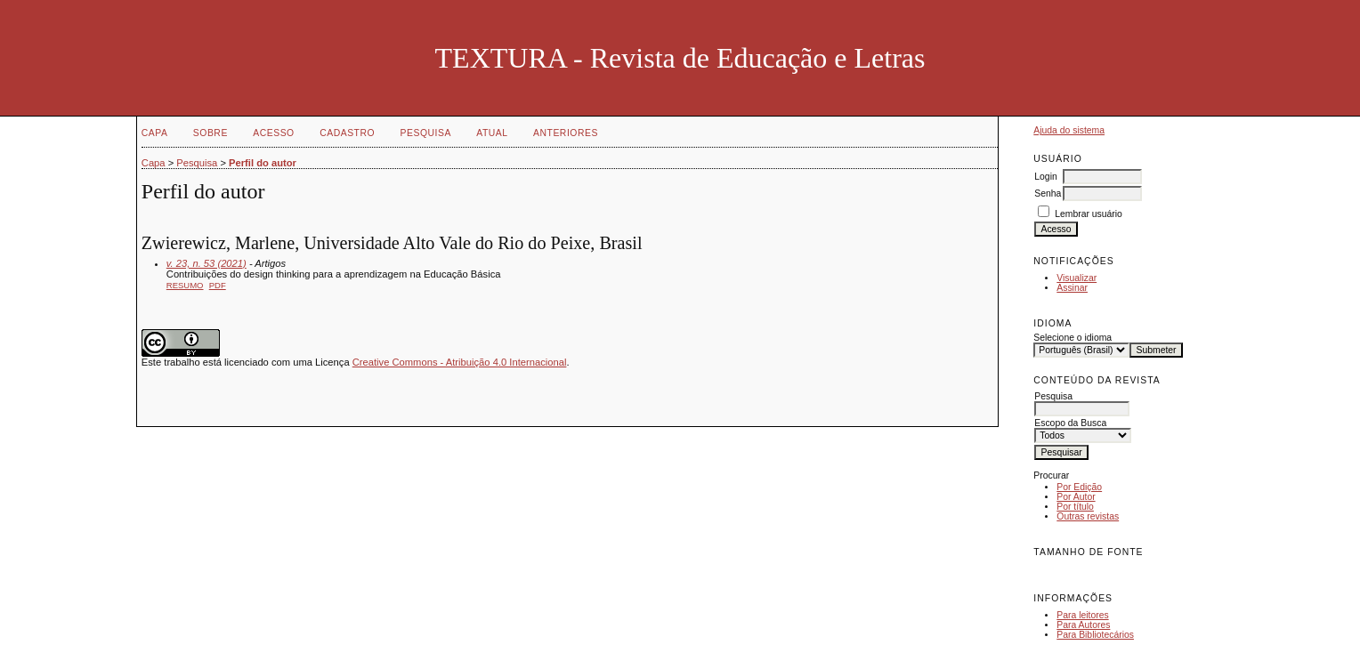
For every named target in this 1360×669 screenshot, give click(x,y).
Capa (155, 133)
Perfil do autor (262, 162)
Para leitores (1082, 615)
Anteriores (565, 133)
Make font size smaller (1049, 571)
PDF (217, 285)
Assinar (1072, 288)
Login (1045, 176)
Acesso (273, 133)
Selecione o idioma (1072, 338)
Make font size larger (1106, 571)
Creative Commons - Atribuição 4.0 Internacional (459, 362)
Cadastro (347, 133)
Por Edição (1079, 487)
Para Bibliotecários (1095, 635)
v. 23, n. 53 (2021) (206, 263)
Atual (491, 133)
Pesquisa (426, 133)
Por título (1075, 507)
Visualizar (1076, 278)
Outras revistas (1087, 516)
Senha (1047, 193)
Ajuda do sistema (1069, 130)
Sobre (210, 133)
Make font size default (1078, 571)
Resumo (185, 285)
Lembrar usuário (1088, 214)
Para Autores (1083, 625)
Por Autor (1075, 497)
